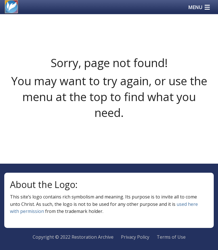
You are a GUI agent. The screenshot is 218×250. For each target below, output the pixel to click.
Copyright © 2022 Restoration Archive (73, 237)
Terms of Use (171, 237)
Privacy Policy (135, 237)
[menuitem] (135, 237)
